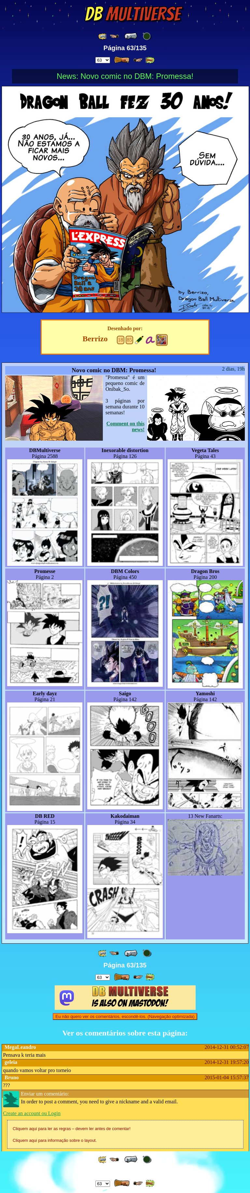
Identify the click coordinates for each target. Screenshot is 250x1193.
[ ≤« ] (114, 36)
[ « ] (131, 36)
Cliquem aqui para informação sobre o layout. (55, 1140)
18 (120, 340)
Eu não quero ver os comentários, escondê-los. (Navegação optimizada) (124, 1016)
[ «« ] (103, 36)
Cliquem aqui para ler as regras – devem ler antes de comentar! (72, 1128)
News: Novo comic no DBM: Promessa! (125, 76)
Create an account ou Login (32, 1113)
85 (129, 340)
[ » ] (122, 60)
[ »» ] (150, 60)
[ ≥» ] (138, 60)
